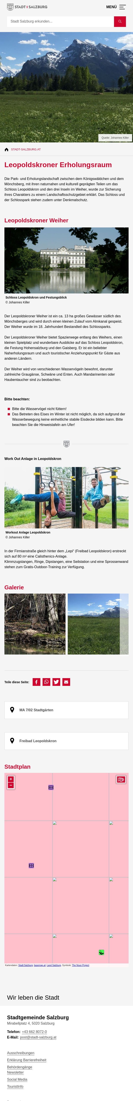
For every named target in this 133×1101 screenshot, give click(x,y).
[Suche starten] (120, 21)
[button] (36, 682)
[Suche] (60, 21)
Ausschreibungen (20, 1053)
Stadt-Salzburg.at (26, 149)
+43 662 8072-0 (34, 1032)
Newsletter (15, 1072)
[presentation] (124, 625)
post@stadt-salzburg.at (38, 1037)
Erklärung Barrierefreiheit (26, 1060)
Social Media (17, 1079)
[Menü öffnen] (116, 7)
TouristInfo (15, 1086)
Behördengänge (19, 1067)
